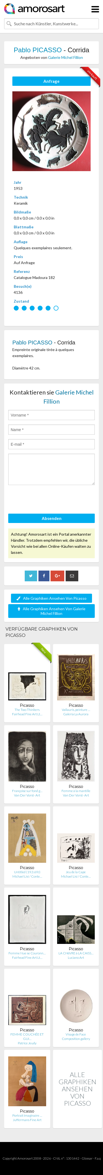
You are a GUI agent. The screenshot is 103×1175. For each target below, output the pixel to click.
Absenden (52, 518)
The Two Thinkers (27, 710)
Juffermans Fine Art (27, 1120)
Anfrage (51, 81)
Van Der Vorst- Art (27, 795)
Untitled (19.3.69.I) (27, 872)
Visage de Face (76, 1034)
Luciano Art (76, 957)
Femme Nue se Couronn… (27, 953)
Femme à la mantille (76, 791)
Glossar (87, 1158)
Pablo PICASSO (38, 50)
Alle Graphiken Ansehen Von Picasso (51, 598)
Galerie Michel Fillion (65, 57)
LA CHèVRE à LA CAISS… (76, 953)
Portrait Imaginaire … (27, 1115)
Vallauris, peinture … (76, 710)
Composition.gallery (76, 1039)
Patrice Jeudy (27, 1043)
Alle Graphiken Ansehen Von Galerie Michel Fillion (51, 611)
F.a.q (98, 1158)
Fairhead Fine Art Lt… (27, 714)
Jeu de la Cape (76, 872)
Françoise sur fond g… (27, 791)
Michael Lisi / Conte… (27, 876)
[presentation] (50, 500)
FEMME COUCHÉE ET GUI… (27, 1036)
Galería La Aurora (75, 714)
